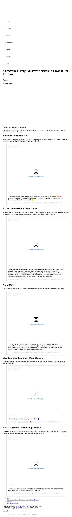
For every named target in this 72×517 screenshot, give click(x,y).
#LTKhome (26, 352)
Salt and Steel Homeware (26, 279)
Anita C (5, 81)
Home (9, 21)
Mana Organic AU (26, 203)
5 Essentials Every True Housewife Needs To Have (23, 500)
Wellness (9, 28)
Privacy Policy (23, 514)
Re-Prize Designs (26, 493)
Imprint (35, 514)
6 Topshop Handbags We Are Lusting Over (24, 508)
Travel (8, 35)
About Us (11, 514)
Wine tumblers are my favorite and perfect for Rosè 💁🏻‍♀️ (24, 419)
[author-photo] (6, 509)
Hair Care (9, 57)
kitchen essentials (12, 503)
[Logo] (4, 21)
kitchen (9, 501)
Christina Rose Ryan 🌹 (25, 422)
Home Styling (10, 42)
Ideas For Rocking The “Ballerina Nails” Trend (27, 506)
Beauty (8, 50)
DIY (8, 64)
